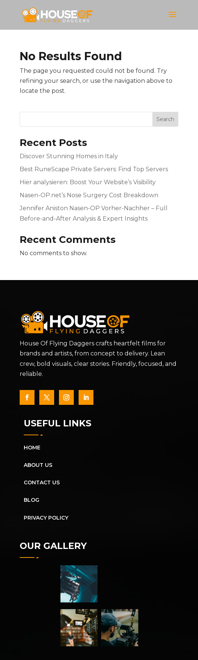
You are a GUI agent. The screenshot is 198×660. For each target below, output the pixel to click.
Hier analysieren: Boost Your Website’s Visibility (88, 182)
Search (165, 119)
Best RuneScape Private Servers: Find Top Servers (94, 169)
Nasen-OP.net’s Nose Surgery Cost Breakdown (89, 195)
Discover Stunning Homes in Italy (69, 156)
